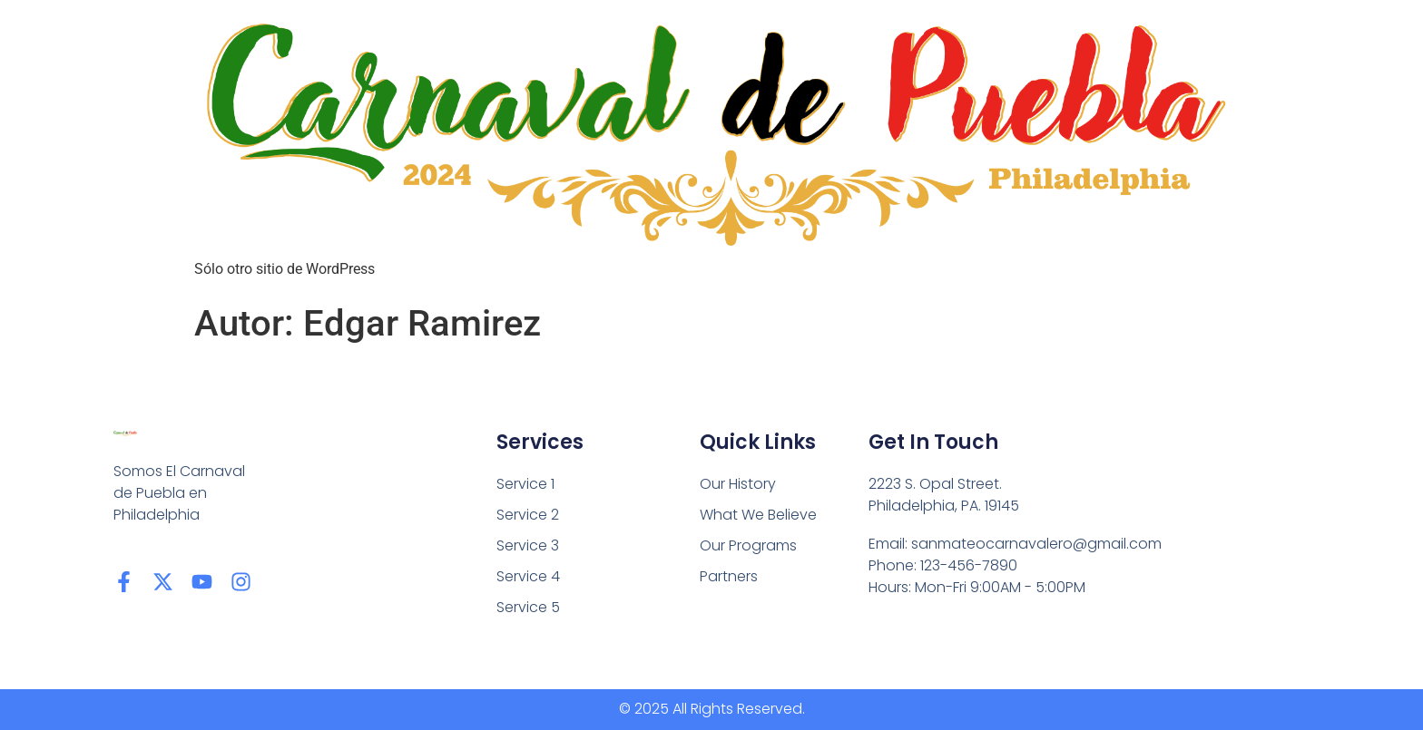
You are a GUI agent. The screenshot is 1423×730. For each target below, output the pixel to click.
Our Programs (748, 545)
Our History (738, 483)
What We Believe (758, 514)
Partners (729, 576)
